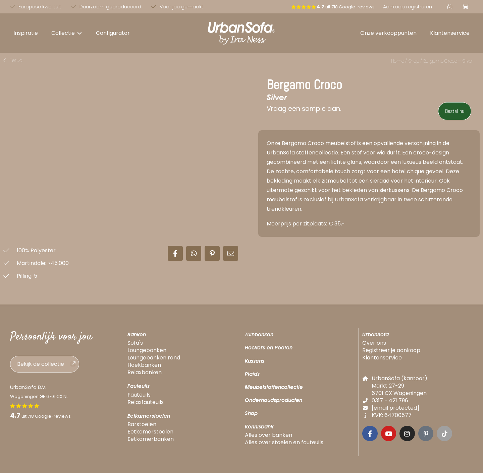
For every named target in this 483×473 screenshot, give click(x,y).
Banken (136, 334)
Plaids (252, 374)
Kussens (254, 361)
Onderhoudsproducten (273, 400)
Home (397, 61)
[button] (67, 33)
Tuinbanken (259, 334)
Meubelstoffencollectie (274, 387)
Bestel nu (454, 111)
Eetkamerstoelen (148, 416)
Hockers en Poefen (268, 347)
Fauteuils (138, 386)
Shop (413, 61)
